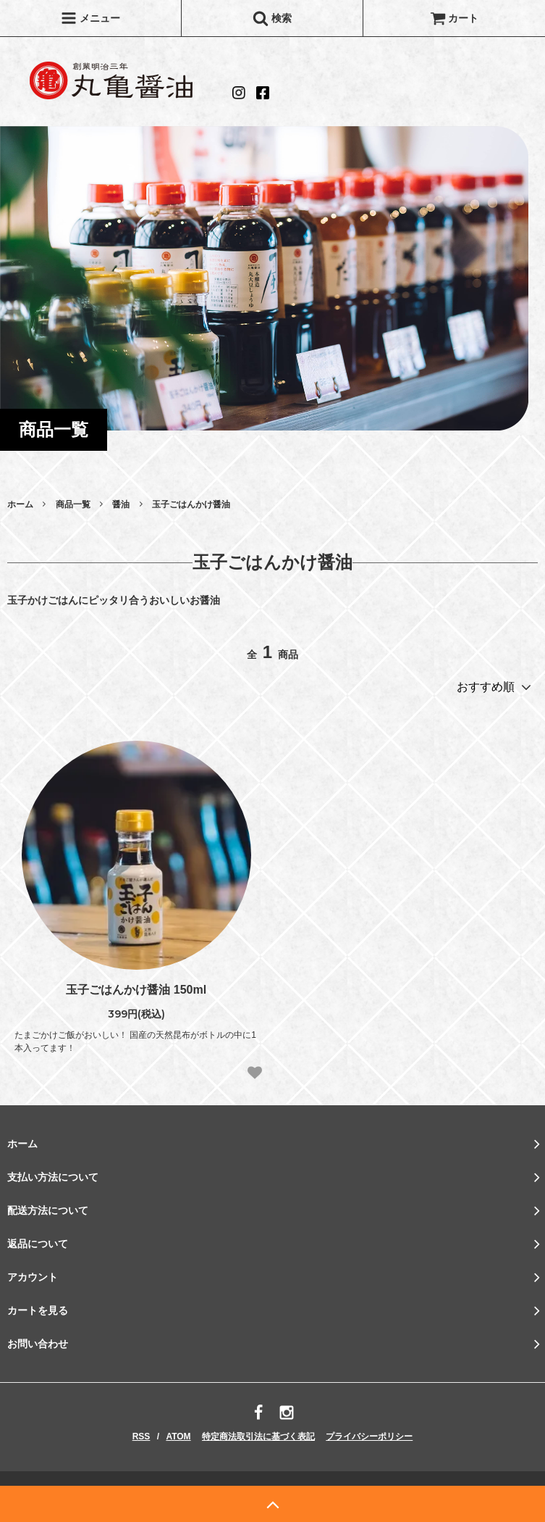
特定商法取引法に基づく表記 (258, 1436)
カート (454, 18)
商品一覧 (73, 504)
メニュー (90, 18)
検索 (272, 18)
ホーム (20, 504)
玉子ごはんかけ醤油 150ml (136, 990)
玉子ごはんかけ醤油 (191, 504)
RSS (141, 1436)
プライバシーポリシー (369, 1436)
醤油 (121, 504)
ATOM (178, 1436)
